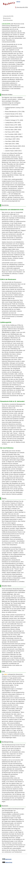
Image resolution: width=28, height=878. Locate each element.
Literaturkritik (7, 16)
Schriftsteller (7, 20)
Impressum (7, 859)
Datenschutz (7, 862)
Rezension (6, 18)
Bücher (18, 1)
